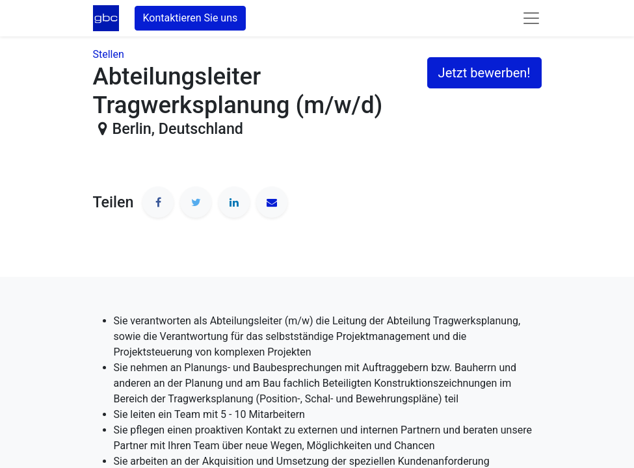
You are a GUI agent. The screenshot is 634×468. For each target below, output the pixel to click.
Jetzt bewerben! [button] (484, 73)
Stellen (108, 54)
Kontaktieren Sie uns (190, 18)
